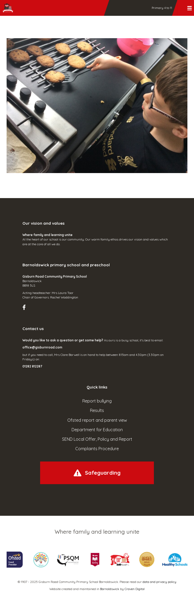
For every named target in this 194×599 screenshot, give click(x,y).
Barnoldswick (109, 589)
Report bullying (97, 401)
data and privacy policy (159, 582)
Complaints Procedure (97, 448)
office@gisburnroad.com (42, 347)
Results (97, 410)
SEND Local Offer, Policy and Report (97, 439)
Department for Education (97, 429)
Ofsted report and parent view (97, 420)
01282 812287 (32, 366)
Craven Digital (135, 589)
